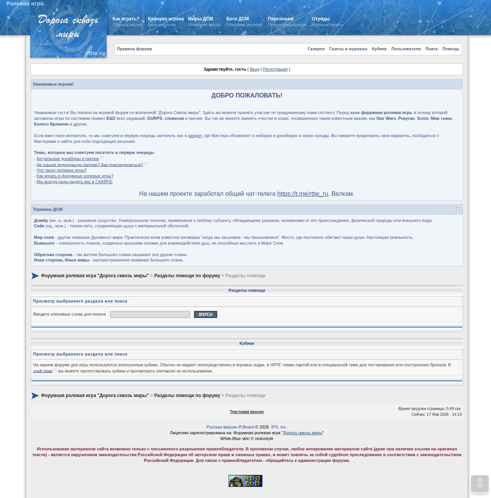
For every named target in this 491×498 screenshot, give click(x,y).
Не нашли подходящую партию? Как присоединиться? (89, 164)
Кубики (379, 49)
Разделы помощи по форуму (187, 275)
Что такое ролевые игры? (61, 170)
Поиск (431, 49)
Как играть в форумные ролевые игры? (74, 176)
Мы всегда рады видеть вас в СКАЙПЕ (74, 181)
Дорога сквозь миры (302, 432)
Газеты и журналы (348, 49)
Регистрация (275, 69)
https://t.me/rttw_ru (302, 193)
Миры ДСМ (201, 19)
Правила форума (134, 49)
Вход (254, 69)
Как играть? (125, 19)
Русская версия (221, 427)
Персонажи (280, 19)
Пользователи (406, 49)
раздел (195, 135)
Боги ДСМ (237, 19)
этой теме (43, 370)
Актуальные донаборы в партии (67, 158)
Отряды (321, 19)
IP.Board (246, 427)
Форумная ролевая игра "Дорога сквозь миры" (95, 275)
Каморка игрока (166, 19)
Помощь (451, 49)
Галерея (316, 49)
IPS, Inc (278, 427)
